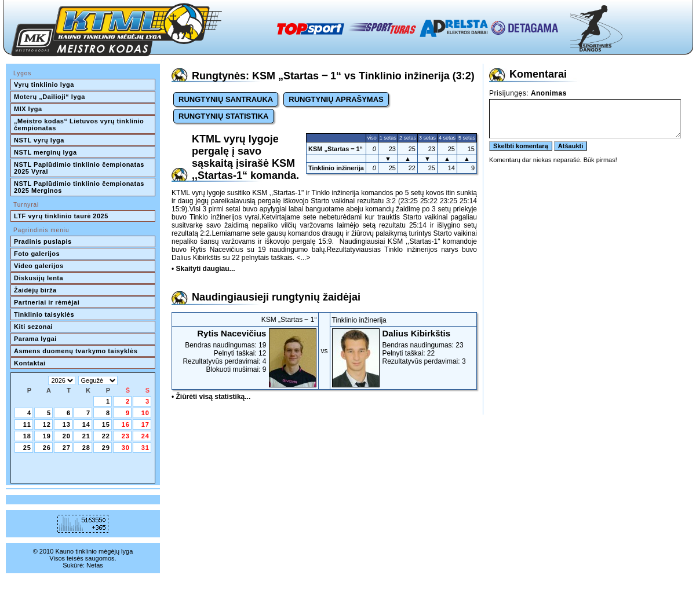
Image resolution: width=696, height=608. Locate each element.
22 (106, 436)
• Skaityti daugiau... (203, 269)
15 (106, 424)
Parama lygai (35, 338)
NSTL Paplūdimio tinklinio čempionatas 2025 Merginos (80, 187)
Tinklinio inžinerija (336, 167)
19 (47, 436)
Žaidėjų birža (35, 290)
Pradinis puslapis (43, 241)
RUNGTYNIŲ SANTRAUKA (225, 99)
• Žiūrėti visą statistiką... (211, 397)
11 (27, 424)
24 (145, 436)
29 (106, 447)
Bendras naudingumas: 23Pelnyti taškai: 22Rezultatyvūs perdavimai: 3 (403, 346)
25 (27, 447)
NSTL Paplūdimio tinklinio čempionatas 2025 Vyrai (80, 168)
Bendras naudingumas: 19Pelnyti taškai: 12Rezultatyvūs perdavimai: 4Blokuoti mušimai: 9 (245, 350)
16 (126, 424)
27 (67, 447)
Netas (94, 565)
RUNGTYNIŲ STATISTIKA (223, 116)
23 (126, 436)
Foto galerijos (37, 253)
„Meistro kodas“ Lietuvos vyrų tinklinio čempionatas (80, 124)
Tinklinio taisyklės (44, 314)
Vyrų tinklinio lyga (44, 84)
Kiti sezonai (33, 326)
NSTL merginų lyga (45, 152)
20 (67, 436)
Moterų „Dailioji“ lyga (49, 96)
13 (67, 424)
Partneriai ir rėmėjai (46, 302)
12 (47, 424)
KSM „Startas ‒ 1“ (335, 148)
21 (86, 436)
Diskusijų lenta (38, 277)
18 (27, 436)
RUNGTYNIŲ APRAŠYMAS (336, 99)
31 (145, 447)
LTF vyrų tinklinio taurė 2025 (61, 216)
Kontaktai (30, 363)
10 (145, 412)
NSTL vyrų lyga (39, 140)
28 (86, 447)
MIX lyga (28, 108)
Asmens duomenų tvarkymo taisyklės (75, 350)
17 (145, 424)
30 (126, 447)
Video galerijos (39, 265)
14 (86, 424)
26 (47, 447)
